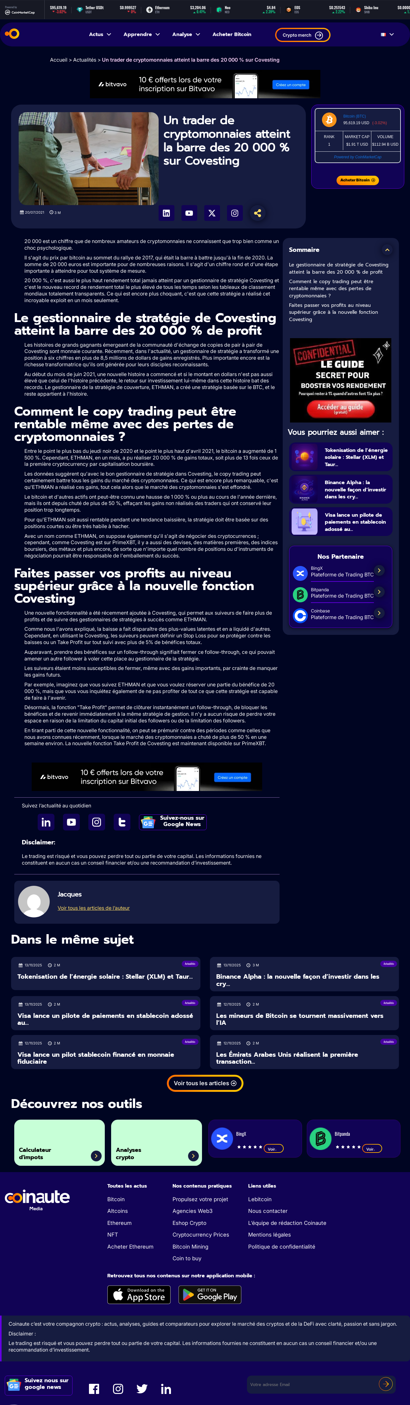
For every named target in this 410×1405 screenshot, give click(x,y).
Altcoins (117, 1211)
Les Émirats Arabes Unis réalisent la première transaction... (287, 1058)
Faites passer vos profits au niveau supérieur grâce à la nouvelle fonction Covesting (333, 312)
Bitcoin (116, 1199)
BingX (241, 1133)
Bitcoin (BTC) (354, 116)
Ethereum (119, 1223)
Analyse (186, 34)
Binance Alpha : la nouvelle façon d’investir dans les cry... (353, 500)
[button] (387, 249)
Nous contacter (267, 1211)
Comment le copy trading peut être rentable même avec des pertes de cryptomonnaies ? (331, 288)
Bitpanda (342, 1133)
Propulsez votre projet (200, 1199)
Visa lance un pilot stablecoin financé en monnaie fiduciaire (95, 1058)
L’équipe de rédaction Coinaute (287, 1223)
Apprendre (142, 34)
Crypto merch (303, 36)
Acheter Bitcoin (231, 34)
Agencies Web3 (192, 1211)
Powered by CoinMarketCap (358, 157)
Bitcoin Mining (190, 1247)
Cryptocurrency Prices (201, 1235)
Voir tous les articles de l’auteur (94, 908)
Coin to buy (187, 1258)
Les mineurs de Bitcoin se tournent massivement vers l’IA (299, 1019)
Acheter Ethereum (130, 1247)
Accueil (58, 60)
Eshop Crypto (189, 1223)
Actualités (84, 60)
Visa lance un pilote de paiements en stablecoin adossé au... (356, 540)
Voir (274, 1149)
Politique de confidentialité (281, 1247)
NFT (112, 1235)
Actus (100, 34)
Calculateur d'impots (41, 1150)
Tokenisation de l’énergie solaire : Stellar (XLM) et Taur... (352, 460)
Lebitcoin (260, 1199)
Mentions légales (269, 1235)
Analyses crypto (134, 1150)
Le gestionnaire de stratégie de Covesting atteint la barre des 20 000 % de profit (338, 268)
